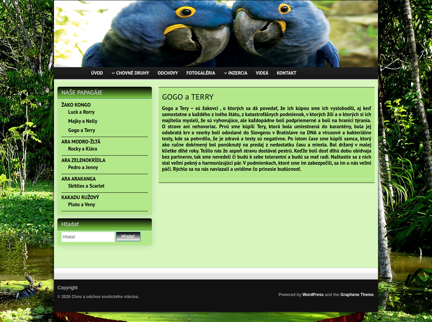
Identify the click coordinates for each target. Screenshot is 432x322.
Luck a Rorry (81, 112)
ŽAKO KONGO (75, 105)
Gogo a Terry (81, 130)
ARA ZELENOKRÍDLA (83, 160)
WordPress (313, 294)
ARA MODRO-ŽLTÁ (81, 141)
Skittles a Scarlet (86, 186)
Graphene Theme (357, 294)
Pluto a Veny (81, 204)
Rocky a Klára (82, 148)
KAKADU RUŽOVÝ (80, 197)
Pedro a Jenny (83, 167)
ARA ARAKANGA (78, 179)
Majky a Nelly (82, 121)
